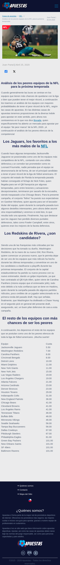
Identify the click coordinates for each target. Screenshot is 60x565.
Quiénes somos (26, 486)
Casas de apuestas (9, 16)
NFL (20, 16)
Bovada (37, 120)
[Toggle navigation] (56, 6)
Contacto (23, 490)
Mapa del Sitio (26, 494)
